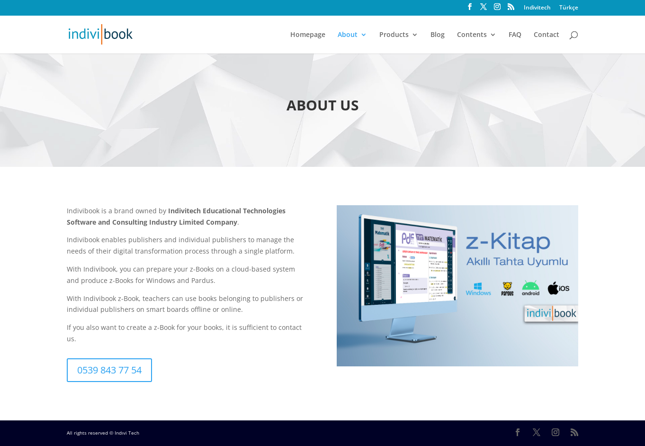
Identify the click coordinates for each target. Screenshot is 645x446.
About (348, 35)
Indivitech (537, 8)
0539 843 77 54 (109, 370)
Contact (546, 35)
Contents (472, 35)
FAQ (515, 35)
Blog (437, 35)
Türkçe (568, 8)
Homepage (307, 35)
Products (394, 35)
